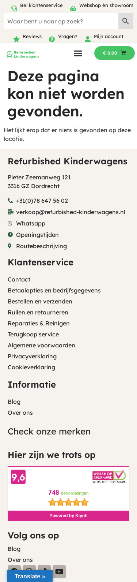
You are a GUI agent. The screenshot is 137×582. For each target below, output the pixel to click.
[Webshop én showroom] (73, 8)
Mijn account (108, 36)
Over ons (20, 412)
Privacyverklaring (32, 356)
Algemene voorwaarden (41, 345)
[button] (78, 53)
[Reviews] (16, 39)
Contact (19, 279)
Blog (14, 401)
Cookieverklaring (31, 367)
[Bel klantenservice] (14, 8)
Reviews (32, 36)
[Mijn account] (88, 39)
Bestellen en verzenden (40, 301)
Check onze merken (49, 431)
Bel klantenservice (41, 5)
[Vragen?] (52, 39)
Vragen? (67, 36)
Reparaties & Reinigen (39, 323)
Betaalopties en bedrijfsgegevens (54, 290)
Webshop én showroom (106, 5)
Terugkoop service (33, 334)
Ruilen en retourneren (38, 312)
